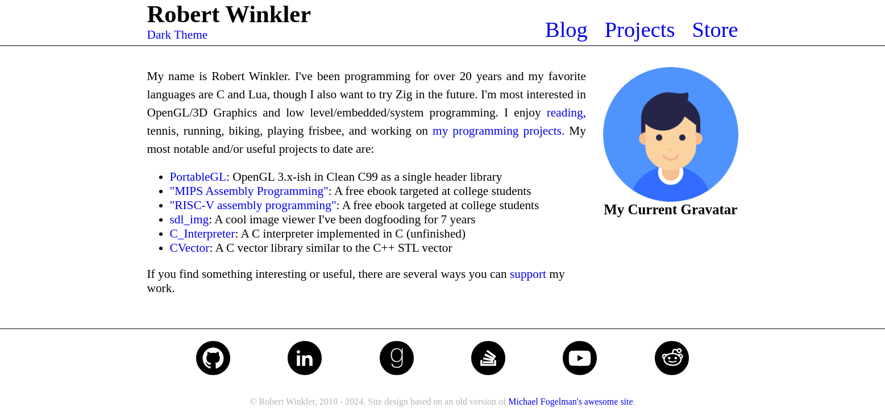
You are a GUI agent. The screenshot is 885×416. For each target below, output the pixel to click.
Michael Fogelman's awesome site (570, 401)
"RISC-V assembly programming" (253, 205)
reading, (566, 112)
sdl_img (189, 219)
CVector (190, 248)
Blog (566, 29)
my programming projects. (498, 131)
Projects (640, 29)
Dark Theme (177, 34)
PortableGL (198, 177)
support (528, 274)
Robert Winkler (229, 14)
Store (715, 29)
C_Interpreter (202, 233)
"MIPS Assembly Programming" (249, 191)
